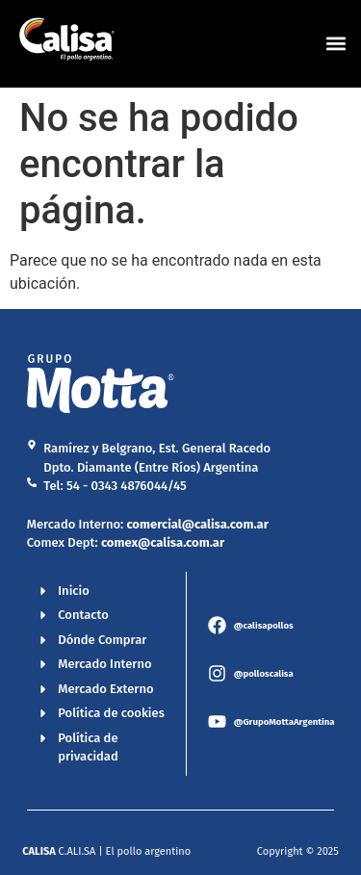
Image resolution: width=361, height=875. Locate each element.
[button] (335, 44)
